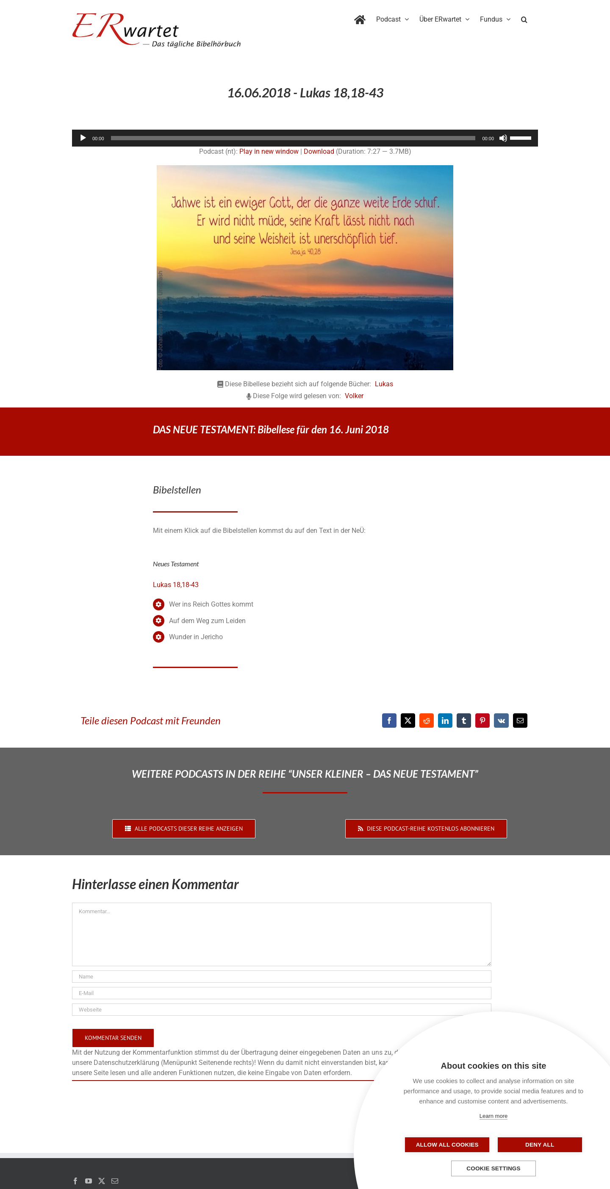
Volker (354, 396)
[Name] (281, 976)
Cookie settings (493, 1168)
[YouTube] (88, 1181)
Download (319, 151)
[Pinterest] (482, 720)
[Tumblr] (464, 720)
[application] (305, 138)
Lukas (384, 384)
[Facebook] (389, 720)
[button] (524, 18)
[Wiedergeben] (83, 138)
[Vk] (501, 720)
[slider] (293, 138)
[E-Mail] (520, 720)
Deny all (535, 1145)
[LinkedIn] (445, 720)
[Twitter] (101, 1181)
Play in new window (269, 151)
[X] (408, 720)
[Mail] (114, 1181)
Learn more (493, 1116)
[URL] (281, 1009)
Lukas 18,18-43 (176, 585)
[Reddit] (426, 720)
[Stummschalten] (503, 138)
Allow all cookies (451, 1145)
